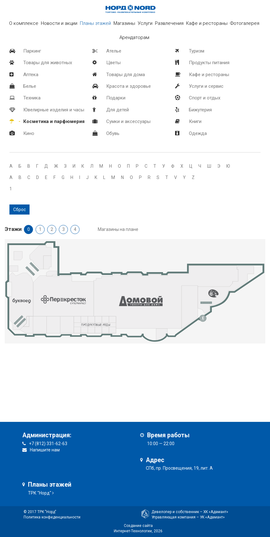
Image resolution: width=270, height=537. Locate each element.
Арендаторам (134, 37)
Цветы (113, 62)
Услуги (145, 23)
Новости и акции (59, 23)
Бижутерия (200, 110)
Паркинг (32, 51)
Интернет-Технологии (133, 531)
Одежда (198, 133)
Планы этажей (95, 23)
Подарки (115, 98)
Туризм (196, 51)
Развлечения (169, 23)
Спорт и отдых (204, 98)
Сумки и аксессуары (128, 121)
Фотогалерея (244, 23)
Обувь (112, 133)
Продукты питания (209, 62)
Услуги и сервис (206, 86)
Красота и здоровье (128, 86)
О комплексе (23, 23)
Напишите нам (45, 449)
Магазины (124, 23)
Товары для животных (47, 62)
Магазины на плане (118, 229)
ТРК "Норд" (39, 492)
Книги (195, 121)
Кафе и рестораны (209, 74)
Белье (29, 86)
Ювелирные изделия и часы (53, 110)
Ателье (113, 51)
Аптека (30, 74)
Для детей (117, 110)
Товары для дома (125, 74)
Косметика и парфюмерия (54, 121)
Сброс (19, 209)
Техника (32, 98)
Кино (28, 133)
